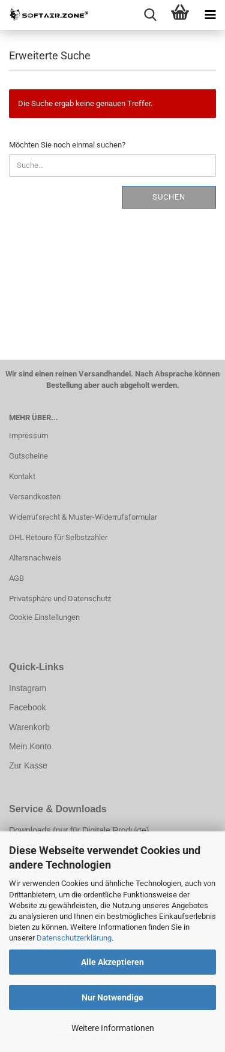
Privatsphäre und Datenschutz (60, 598)
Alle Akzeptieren (112, 962)
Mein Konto (30, 746)
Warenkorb (29, 727)
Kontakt (22, 476)
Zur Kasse (28, 765)
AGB (16, 578)
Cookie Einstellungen (44, 617)
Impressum (28, 435)
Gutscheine (28, 455)
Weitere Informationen (112, 1028)
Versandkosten (35, 496)
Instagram (27, 688)
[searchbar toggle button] (150, 15)
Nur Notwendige (112, 997)
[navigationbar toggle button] (210, 15)
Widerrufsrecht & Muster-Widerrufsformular (83, 517)
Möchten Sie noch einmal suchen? (67, 144)
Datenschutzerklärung (74, 937)
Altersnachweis (35, 557)
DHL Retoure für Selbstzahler (58, 537)
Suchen (168, 196)
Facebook (27, 707)
